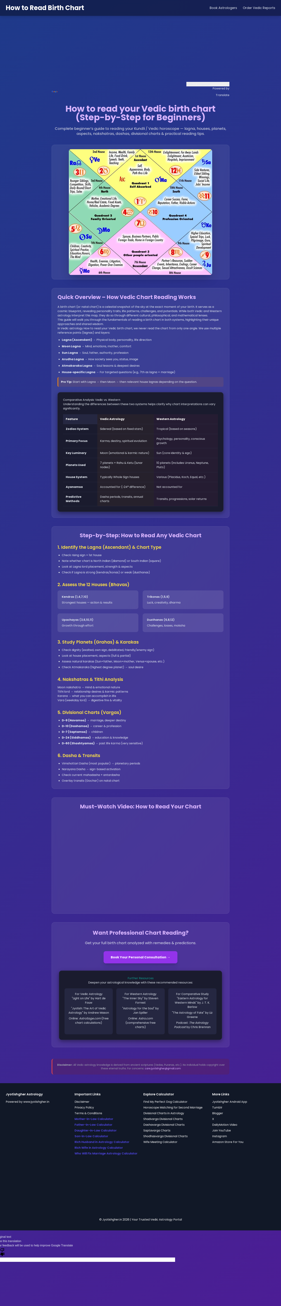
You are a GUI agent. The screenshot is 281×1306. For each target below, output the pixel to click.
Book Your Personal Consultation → (140, 957)
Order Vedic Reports (259, 8)
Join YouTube (221, 1130)
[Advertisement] (140, 52)
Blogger (217, 1113)
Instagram (219, 1136)
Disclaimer (82, 1102)
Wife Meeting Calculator (160, 1142)
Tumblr (217, 1107)
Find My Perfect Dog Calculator (165, 1102)
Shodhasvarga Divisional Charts (165, 1136)
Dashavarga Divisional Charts (164, 1125)
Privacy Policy (84, 1107)
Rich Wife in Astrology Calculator (99, 1148)
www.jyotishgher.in (36, 1102)
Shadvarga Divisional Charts (163, 1119)
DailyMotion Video (224, 1125)
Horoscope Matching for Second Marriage (173, 1107)
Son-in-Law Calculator (91, 1136)
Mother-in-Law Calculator (94, 1119)
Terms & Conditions (88, 1113)
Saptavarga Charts (156, 1130)
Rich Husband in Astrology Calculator (102, 1142)
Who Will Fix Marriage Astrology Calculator (106, 1153)
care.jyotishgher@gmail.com (163, 1068)
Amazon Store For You (227, 1142)
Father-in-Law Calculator (93, 1125)
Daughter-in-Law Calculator (96, 1130)
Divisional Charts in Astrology (163, 1113)
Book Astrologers (223, 8)
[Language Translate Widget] (207, 84)
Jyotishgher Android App (229, 1102)
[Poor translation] (2, 1252)
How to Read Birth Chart (45, 7)
